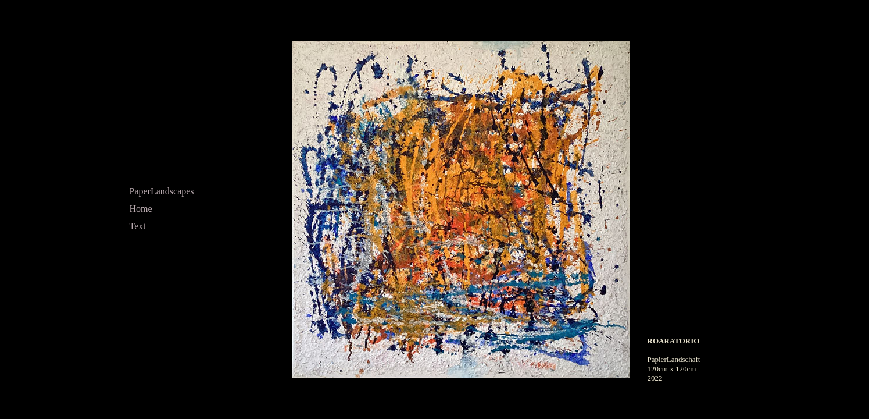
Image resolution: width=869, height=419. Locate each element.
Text (138, 226)
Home (141, 209)
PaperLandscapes (162, 191)
